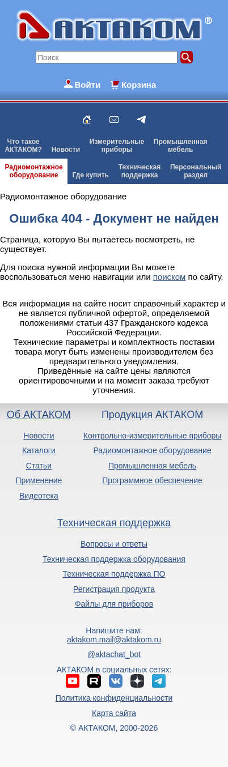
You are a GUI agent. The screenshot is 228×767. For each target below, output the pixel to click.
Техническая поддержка (114, 523)
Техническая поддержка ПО (114, 573)
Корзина (138, 85)
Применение (38, 480)
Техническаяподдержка (140, 171)
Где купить (90, 175)
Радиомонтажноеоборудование (33, 171)
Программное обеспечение (152, 480)
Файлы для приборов (114, 603)
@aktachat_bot (114, 654)
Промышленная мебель (152, 465)
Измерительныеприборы (117, 146)
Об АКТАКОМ (39, 414)
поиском (169, 277)
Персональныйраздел (195, 171)
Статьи (39, 465)
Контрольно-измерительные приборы (152, 435)
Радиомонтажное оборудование (152, 450)
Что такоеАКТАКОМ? (23, 146)
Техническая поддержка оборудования (114, 559)
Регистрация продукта (114, 589)
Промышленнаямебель (181, 146)
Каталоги (39, 450)
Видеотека (38, 495)
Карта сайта (114, 713)
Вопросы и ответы (114, 543)
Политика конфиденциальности (114, 697)
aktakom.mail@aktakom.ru (114, 639)
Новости (66, 150)
